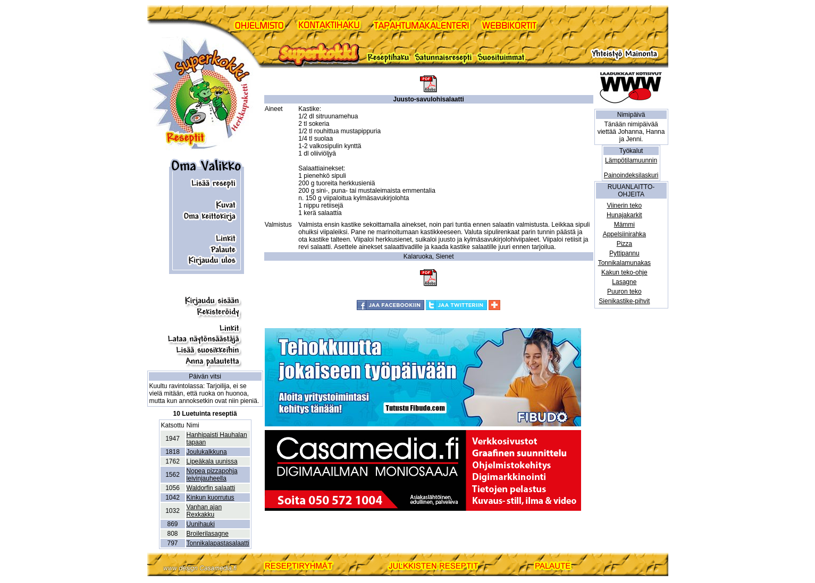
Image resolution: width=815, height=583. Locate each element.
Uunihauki (201, 524)
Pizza (624, 243)
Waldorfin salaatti (211, 488)
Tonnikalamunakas (624, 263)
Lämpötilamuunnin (631, 160)
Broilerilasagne (208, 533)
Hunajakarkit (624, 215)
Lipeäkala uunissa (212, 461)
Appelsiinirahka (624, 234)
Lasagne (624, 282)
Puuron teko (624, 291)
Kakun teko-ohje (624, 272)
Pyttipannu (624, 253)
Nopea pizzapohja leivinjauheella (212, 474)
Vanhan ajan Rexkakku (204, 510)
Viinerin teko (624, 205)
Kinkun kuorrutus (210, 497)
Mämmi (624, 224)
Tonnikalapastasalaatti (218, 543)
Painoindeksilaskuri (631, 175)
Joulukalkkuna (207, 452)
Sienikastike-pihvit (624, 301)
